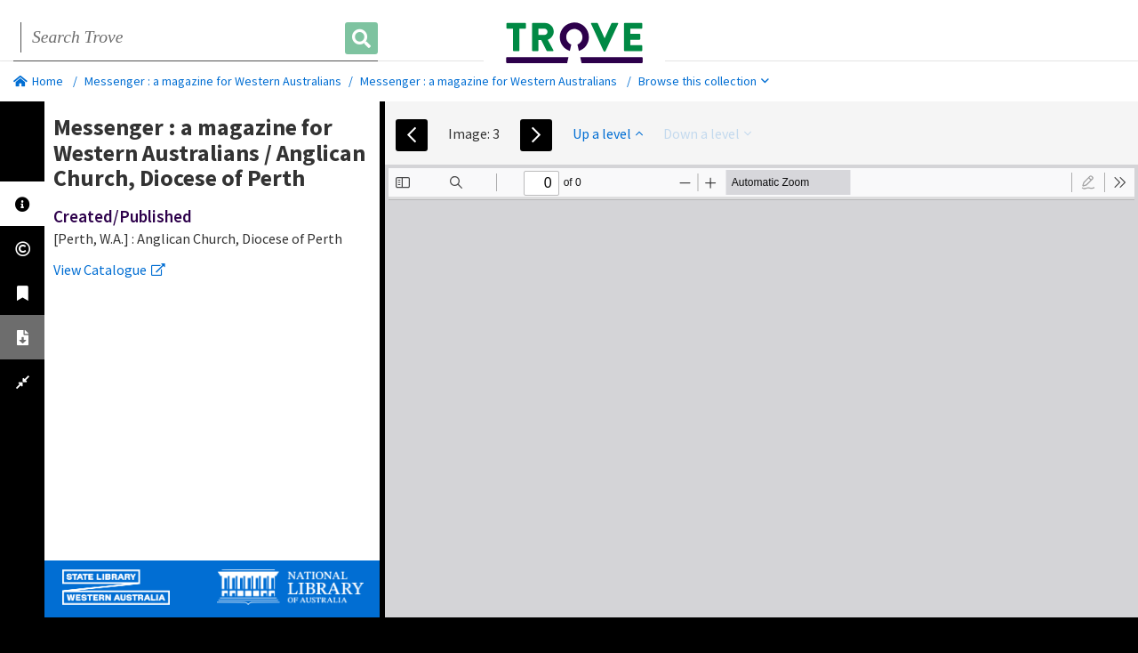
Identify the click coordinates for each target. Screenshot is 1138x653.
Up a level (608, 133)
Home (38, 81)
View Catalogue (109, 269)
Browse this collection (703, 81)
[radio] (1088, 182)
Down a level (707, 133)
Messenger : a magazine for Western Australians (212, 81)
